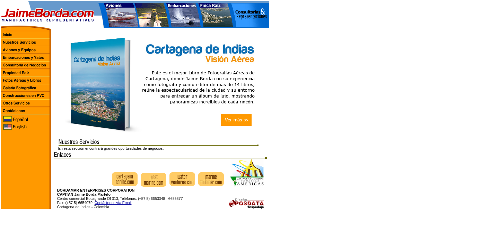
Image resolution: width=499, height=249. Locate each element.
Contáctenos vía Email (113, 203)
